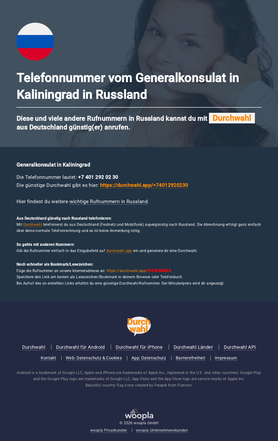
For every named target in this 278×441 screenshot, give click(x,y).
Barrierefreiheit (190, 358)
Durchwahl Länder (193, 347)
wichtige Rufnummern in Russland (109, 201)
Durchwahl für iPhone (139, 347)
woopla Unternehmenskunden (162, 430)
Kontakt (48, 358)
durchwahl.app (119, 250)
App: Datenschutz (148, 358)
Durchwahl (32, 224)
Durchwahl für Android (80, 347)
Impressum (226, 358)
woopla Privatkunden (108, 430)
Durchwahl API (240, 347)
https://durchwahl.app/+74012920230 (144, 185)
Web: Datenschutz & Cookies (94, 358)
